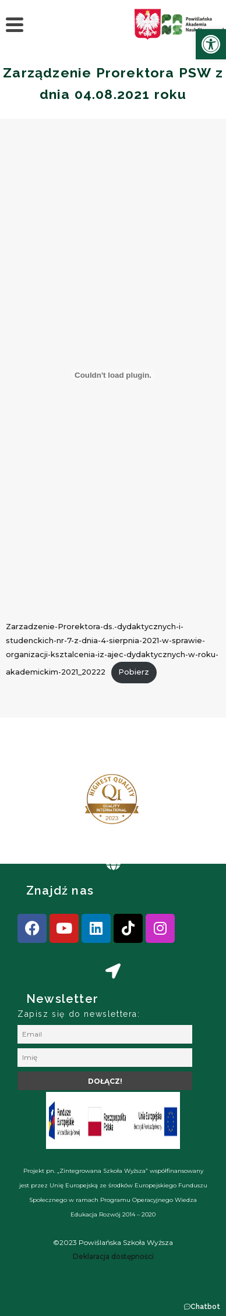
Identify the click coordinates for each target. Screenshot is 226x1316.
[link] (211, 44)
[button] (202, 1306)
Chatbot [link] (205, 1307)
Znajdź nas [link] (60, 891)
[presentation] (46, 804)
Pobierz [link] (133, 672)
